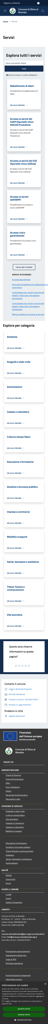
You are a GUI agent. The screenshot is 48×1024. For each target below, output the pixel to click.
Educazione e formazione (16, 843)
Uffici (8, 783)
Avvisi (8, 883)
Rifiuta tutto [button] (24, 1015)
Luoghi (8, 894)
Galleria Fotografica (14, 902)
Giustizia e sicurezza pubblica (18, 847)
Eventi (8, 898)
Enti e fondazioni (13, 787)
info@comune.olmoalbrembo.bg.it (22, 936)
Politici (8, 791)
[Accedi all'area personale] (38, 3)
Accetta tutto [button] (24, 1009)
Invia (24, 68)
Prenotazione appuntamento (18, 951)
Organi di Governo (13, 775)
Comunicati (10, 879)
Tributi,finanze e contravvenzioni (19, 851)
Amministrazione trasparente (18, 975)
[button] (24, 1020)
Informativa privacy (14, 979)
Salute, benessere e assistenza (19, 859)
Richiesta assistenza (14, 963)
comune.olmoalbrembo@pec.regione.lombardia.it (22, 933)
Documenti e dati (13, 799)
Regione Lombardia (12, 2)
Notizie (9, 875)
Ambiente (10, 855)
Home (5, 21)
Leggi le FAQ (11, 959)
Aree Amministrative (14, 779)
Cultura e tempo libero (15, 815)
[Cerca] (42, 10)
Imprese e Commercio (15, 823)
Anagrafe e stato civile (15, 811)
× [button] (45, 984)
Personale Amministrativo (17, 795)
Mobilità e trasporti (14, 831)
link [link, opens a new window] (10, 1004)
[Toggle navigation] (4, 10)
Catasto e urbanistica (15, 827)
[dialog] (24, 1002)
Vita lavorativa (12, 819)
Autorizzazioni (12, 863)
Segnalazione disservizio (16, 955)
